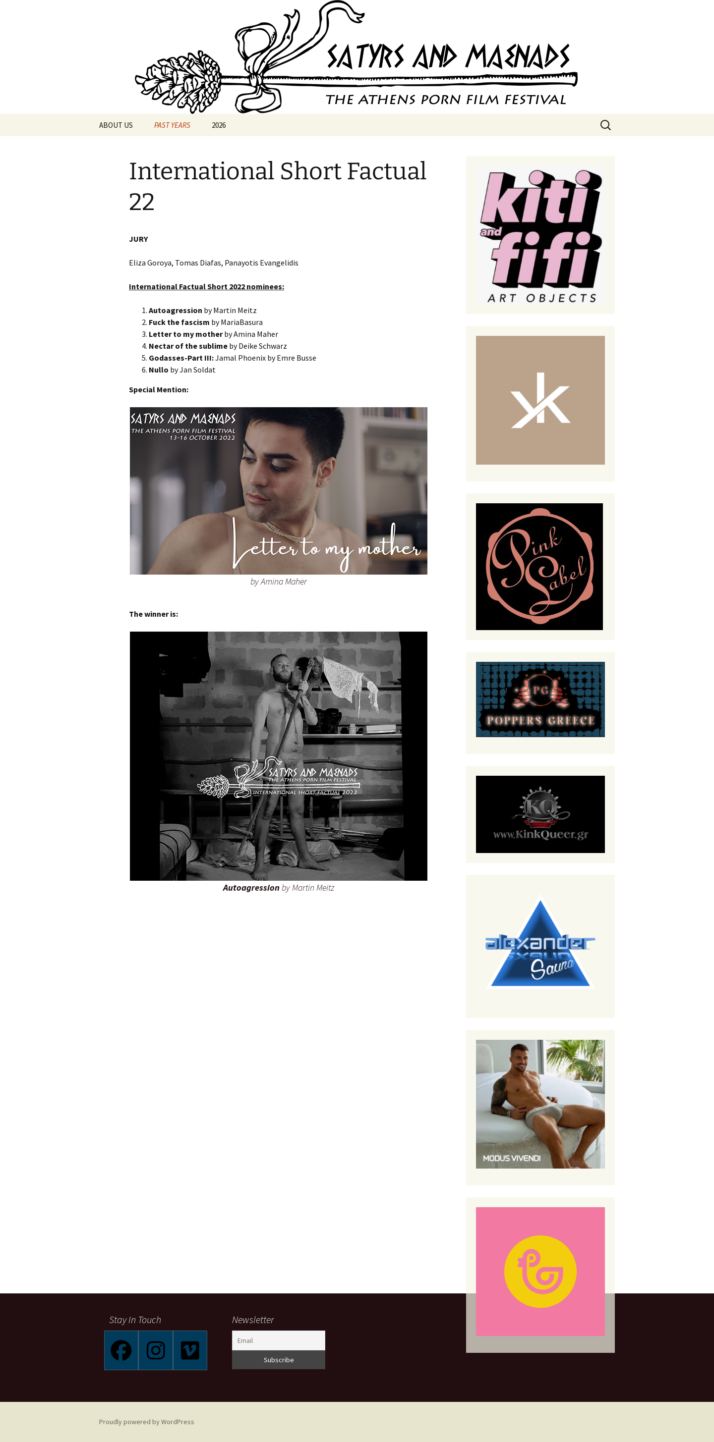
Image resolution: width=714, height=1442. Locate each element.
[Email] (278, 1340)
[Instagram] (155, 1350)
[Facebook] (121, 1350)
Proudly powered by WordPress (146, 1421)
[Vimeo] (190, 1350)
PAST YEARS (172, 125)
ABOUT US (116, 125)
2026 (219, 125)
